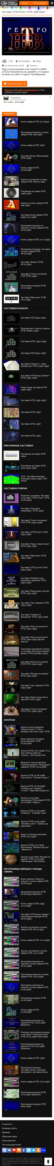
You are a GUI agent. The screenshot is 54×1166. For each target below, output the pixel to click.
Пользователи (9, 1141)
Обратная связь (9, 1136)
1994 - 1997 (47, 7)
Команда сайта (9, 1128)
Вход (24, 3)
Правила (6, 1132)
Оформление (29, 7)
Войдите (9, 90)
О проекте (7, 1124)
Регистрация (40, 3)
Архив (5, 7)
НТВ (15, 7)
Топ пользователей (11, 1145)
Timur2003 (15, 98)
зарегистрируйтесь (28, 90)
